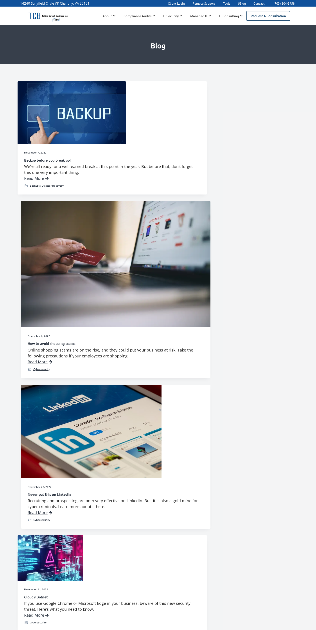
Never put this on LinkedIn (237, 157)
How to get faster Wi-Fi (139, 275)
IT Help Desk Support (212, 569)
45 (193, 493)
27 (170, 493)
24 (142, 493)
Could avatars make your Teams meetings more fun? (154, 425)
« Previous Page (109, 494)
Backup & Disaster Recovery (47, 186)
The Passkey (226, 411)
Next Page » (209, 494)
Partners (111, 586)
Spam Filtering (206, 576)
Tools (226, 3)
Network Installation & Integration (257, 552)
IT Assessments (251, 561)
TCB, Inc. (137, 625)
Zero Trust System (39, 405)
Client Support (116, 564)
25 (151, 493)
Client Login (176, 3)
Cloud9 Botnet (36, 271)
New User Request (119, 579)
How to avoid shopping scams (144, 157)
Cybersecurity (134, 194)
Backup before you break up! (47, 148)
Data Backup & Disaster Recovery (214, 552)
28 (179, 493)
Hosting (201, 561)
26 (161, 493)
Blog (242, 3)
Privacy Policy (165, 625)
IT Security (36, 443)
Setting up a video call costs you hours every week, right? (252, 290)
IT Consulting (134, 313)
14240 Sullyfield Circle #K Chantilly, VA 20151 (55, 3)
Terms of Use (185, 625)
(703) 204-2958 (284, 3)
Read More (36, 179)
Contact (259, 3)
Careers (155, 550)
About (109, 550)
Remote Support (203, 3)
